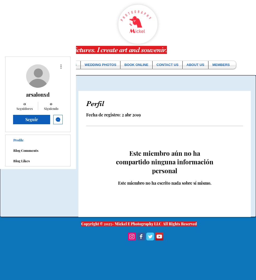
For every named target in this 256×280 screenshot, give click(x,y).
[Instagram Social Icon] (132, 236)
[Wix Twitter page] (150, 236)
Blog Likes (21, 161)
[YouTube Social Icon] (159, 236)
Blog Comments (25, 150)
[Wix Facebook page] (141, 236)
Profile (18, 140)
